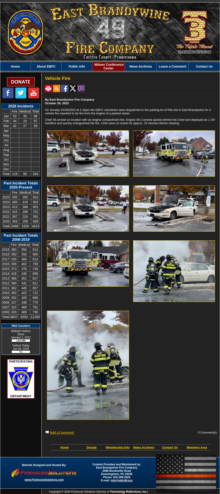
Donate (92, 447)
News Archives (143, 447)
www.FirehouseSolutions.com (44, 479)
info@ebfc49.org (121, 480)
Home (64, 447)
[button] (46, 66)
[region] (110, 66)
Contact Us (170, 447)
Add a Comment (62, 432)
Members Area (197, 447)
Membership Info (118, 447)
